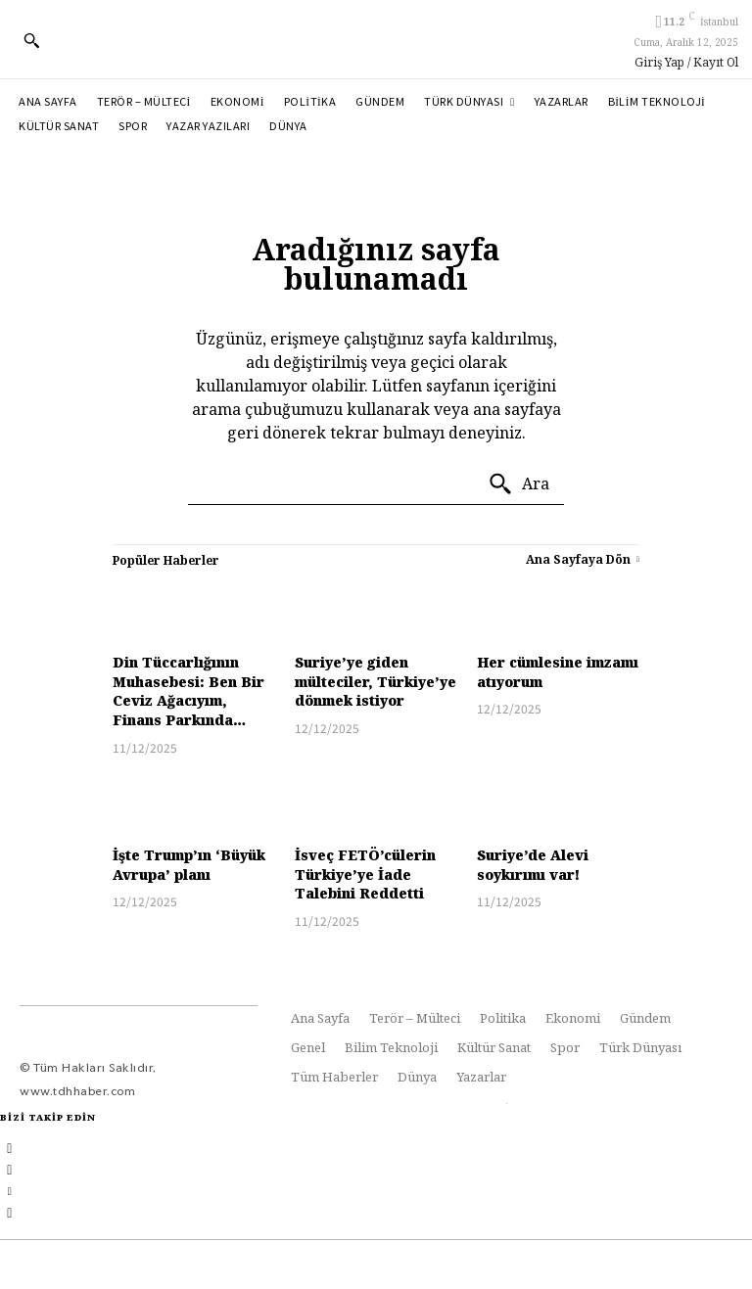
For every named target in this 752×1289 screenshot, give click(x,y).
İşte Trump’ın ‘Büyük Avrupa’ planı (189, 865)
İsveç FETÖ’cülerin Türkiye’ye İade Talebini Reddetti (365, 874)
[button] (31, 40)
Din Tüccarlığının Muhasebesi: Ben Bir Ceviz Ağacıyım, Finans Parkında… (188, 691)
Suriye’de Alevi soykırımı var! (532, 865)
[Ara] (518, 484)
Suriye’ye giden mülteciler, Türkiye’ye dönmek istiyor (375, 681)
